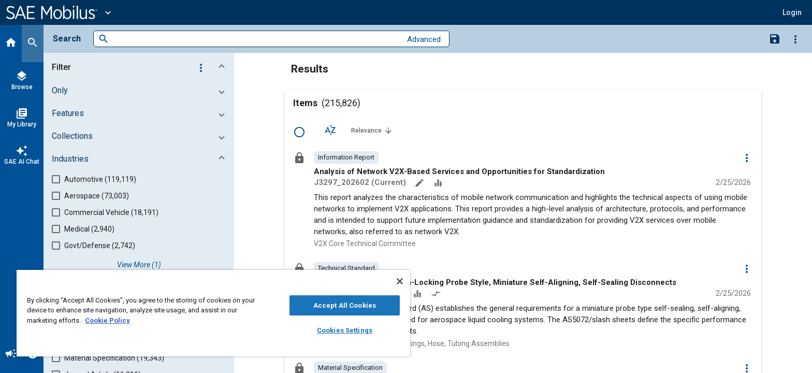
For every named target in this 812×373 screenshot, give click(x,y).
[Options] (795, 38)
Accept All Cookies (344, 305)
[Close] (400, 281)
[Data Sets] (439, 184)
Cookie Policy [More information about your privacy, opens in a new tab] (107, 320)
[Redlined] (437, 295)
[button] (792, 12)
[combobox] (255, 39)
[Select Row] (299, 132)
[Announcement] (11, 354)
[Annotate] (420, 184)
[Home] (11, 43)
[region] (213, 313)
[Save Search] (774, 38)
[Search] (33, 43)
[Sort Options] (330, 130)
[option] (346, 157)
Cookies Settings (344, 330)
